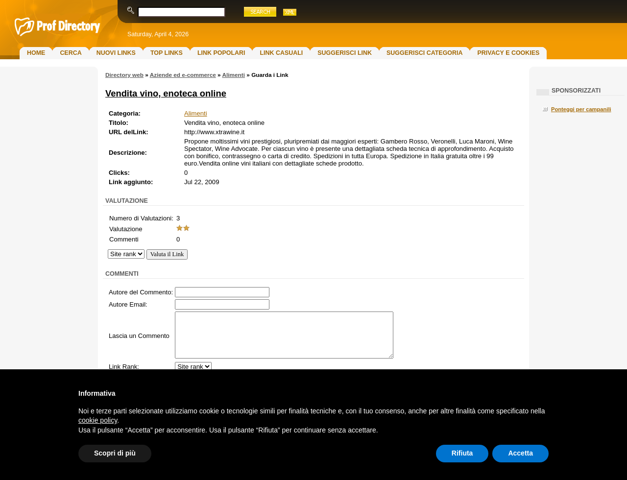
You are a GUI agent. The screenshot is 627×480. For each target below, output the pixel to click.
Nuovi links (116, 52)
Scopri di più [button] (115, 453)
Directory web (124, 75)
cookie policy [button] (97, 420)
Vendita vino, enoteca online (165, 93)
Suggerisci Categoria (424, 52)
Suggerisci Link (344, 52)
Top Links (166, 52)
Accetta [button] (520, 453)
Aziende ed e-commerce (183, 75)
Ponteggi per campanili (581, 109)
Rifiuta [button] (462, 453)
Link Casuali (281, 52)
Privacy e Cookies (508, 52)
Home (36, 52)
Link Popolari (221, 52)
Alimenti (233, 75)
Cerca (70, 52)
